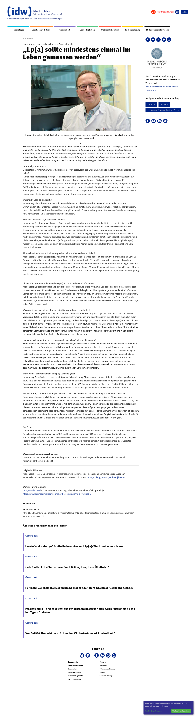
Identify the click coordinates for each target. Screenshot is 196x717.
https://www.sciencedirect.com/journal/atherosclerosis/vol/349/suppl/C (57, 493)
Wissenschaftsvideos (157, 29)
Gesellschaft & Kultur (41, 29)
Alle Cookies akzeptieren (181, 711)
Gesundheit (64, 29)
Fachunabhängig (132, 29)
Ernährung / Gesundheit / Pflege (163, 110)
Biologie (151, 104)
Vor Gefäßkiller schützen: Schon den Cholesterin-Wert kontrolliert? (70, 633)
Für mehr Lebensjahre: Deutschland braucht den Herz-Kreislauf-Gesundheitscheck (80, 588)
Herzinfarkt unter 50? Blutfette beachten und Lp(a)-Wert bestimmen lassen (75, 546)
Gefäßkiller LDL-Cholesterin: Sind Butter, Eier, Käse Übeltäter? (67, 567)
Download (89, 138)
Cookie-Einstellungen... (153, 711)
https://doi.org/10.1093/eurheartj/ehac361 (106, 477)
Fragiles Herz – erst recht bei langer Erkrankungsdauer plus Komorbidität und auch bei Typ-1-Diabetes (80, 611)
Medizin (164, 104)
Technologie (18, 29)
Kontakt (102, 672)
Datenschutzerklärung (107, 669)
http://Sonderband (32, 490)
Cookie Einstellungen (106, 676)
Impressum (103, 665)
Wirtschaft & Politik (109, 29)
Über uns (103, 662)
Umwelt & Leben (86, 29)
